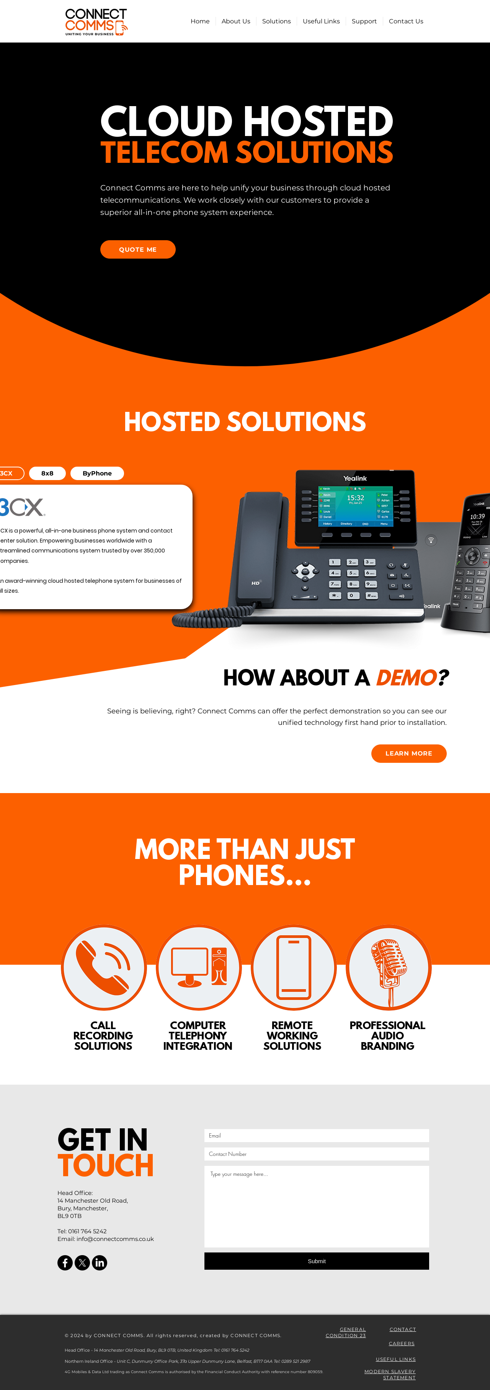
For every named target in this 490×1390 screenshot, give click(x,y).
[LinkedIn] (99, 1262)
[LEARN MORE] (409, 753)
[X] (82, 1262)
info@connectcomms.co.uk (115, 1238)
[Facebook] (65, 1262)
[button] (276, 21)
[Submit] (316, 1261)
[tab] (47, 473)
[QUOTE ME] (138, 249)
